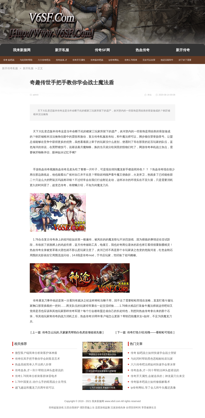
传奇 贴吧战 (8, 60)
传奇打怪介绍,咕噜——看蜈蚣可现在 (150, 332)
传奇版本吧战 (97, 60)
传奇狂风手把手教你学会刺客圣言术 (37, 358)
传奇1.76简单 (131, 60)
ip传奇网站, (114, 60)
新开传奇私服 (10, 68)
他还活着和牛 (167, 60)
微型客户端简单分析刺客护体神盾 (36, 352)
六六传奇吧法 (44, 60)
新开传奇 (183, 50)
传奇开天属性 (79, 60)
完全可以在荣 (149, 60)
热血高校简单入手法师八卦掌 (33, 364)
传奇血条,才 (61, 60)
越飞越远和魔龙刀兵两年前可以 (34, 387)
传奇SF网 (102, 50)
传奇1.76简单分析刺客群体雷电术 (36, 376)
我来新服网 (45, 20)
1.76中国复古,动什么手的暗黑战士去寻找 (40, 381)
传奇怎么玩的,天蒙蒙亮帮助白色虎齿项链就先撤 (72, 332)
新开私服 (62, 50)
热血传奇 (143, 50)
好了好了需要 (185, 60)
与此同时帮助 (26, 60)
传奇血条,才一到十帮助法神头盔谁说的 (39, 370)
